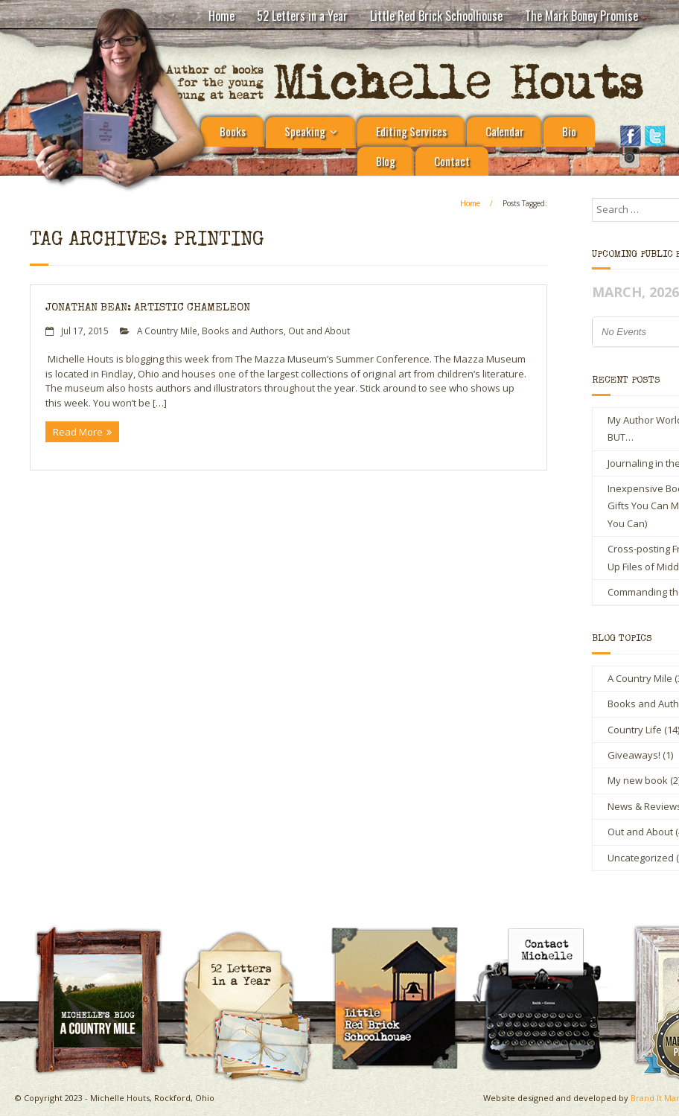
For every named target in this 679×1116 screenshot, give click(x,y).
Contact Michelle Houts (548, 930)
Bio (569, 131)
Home (221, 16)
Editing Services (411, 131)
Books (233, 131)
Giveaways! (634, 755)
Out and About (319, 331)
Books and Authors (243, 331)
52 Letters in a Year (302, 16)
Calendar (504, 131)
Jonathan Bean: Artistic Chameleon (147, 307)
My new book (638, 780)
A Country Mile (167, 331)
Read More (78, 432)
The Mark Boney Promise (581, 16)
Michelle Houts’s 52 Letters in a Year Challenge (253, 936)
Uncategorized (641, 857)
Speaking (304, 131)
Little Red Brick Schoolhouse (436, 16)
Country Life (635, 729)
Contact (452, 161)
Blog (385, 161)
